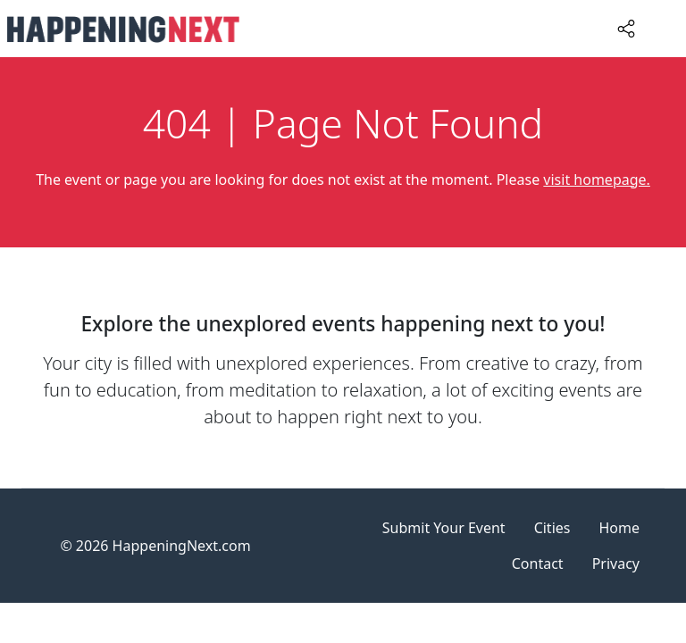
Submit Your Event (444, 528)
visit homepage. (596, 179)
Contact (538, 563)
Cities (552, 528)
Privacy (616, 563)
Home (619, 528)
